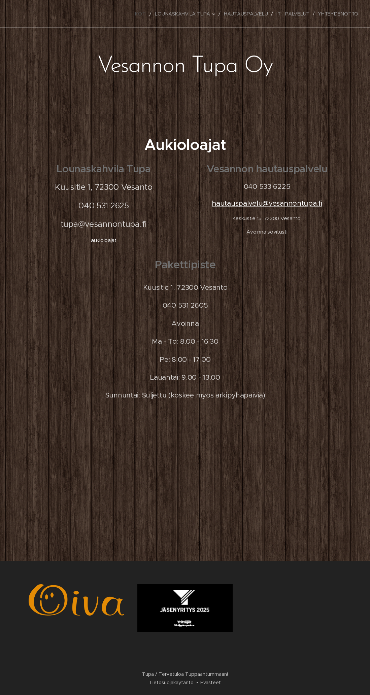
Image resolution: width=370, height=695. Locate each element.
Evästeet (210, 683)
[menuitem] (140, 13)
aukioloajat (103, 240)
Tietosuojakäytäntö (171, 683)
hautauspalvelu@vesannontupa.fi (267, 203)
